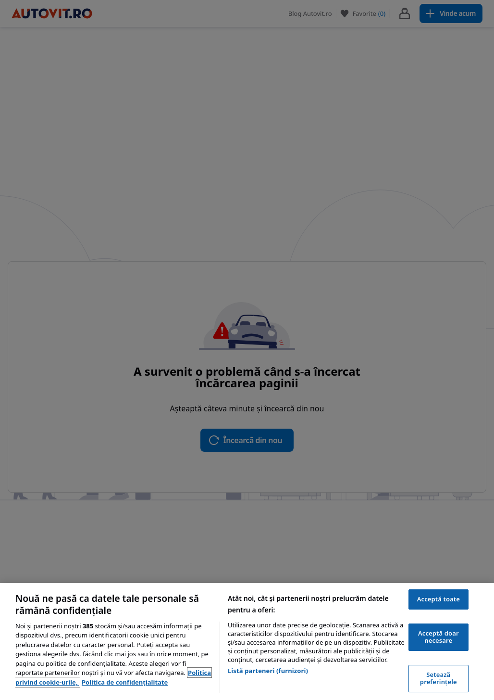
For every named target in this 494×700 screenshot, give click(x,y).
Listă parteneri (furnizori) (268, 670)
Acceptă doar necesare (438, 637)
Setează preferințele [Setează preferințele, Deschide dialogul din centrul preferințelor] (438, 678)
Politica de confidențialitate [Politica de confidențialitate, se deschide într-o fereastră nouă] (125, 682)
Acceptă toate (438, 599)
